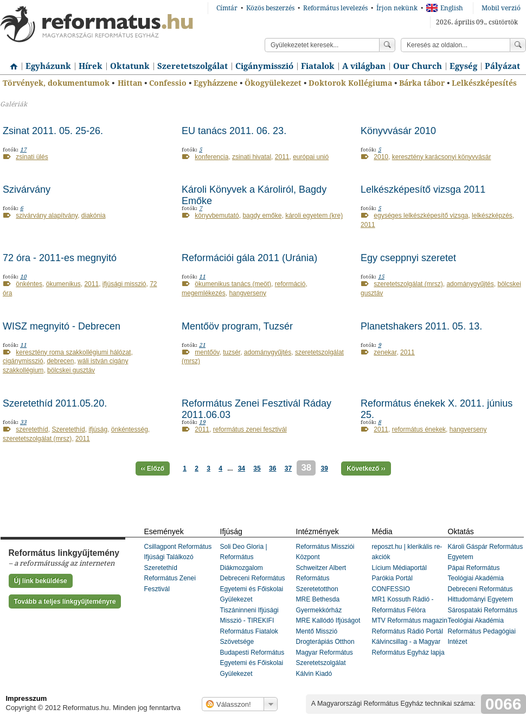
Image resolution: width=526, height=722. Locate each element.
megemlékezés (204, 293)
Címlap (11, 62)
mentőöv (207, 352)
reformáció (290, 284)
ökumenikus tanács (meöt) (233, 284)
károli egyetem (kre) (314, 215)
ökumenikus (63, 284)
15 (381, 277)
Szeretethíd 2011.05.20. (55, 403)
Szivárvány (26, 189)
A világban (364, 66)
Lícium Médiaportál (399, 568)
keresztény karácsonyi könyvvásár (441, 157)
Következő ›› (366, 468)
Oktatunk (130, 66)
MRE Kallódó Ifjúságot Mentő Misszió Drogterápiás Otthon (328, 631)
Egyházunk (48, 66)
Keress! (518, 45)
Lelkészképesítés (484, 83)
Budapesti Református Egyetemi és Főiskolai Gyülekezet (252, 663)
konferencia (211, 157)
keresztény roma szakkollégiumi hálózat (73, 352)
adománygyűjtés (469, 284)
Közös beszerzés (270, 8)
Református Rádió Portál (407, 631)
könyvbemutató (217, 215)
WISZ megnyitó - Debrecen (61, 326)
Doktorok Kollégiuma (350, 83)
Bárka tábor (422, 83)
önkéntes (29, 284)
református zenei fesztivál (250, 429)
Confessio (168, 83)
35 (256, 468)
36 (272, 468)
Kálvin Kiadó (314, 673)
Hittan (130, 83)
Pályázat (502, 66)
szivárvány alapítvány (47, 215)
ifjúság (97, 429)
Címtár (227, 8)
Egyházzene (216, 83)
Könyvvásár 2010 (398, 130)
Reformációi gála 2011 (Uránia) (249, 257)
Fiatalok (318, 66)
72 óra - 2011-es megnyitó (60, 257)
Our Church (417, 66)
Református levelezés (335, 8)
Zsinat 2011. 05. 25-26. (53, 130)
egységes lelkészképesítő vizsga (421, 215)
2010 (381, 157)
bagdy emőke (261, 215)
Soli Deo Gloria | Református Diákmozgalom (243, 557)
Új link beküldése (40, 581)
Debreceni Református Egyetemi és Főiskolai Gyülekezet (252, 588)
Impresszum (26, 698)
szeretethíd (32, 429)
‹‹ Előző (152, 468)
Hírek (90, 66)
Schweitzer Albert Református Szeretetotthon (321, 578)
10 (23, 277)
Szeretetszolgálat (192, 66)
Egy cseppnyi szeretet (408, 257)
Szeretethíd (68, 429)
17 (23, 150)
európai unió (311, 157)
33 (23, 422)
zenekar (385, 352)
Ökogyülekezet (273, 83)
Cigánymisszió (264, 66)
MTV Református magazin (409, 620)
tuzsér (231, 352)
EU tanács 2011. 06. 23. (234, 130)
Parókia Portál (392, 578)
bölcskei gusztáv (71, 370)
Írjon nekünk (397, 8)
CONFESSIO (391, 589)
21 (202, 345)
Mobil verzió (501, 8)
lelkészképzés (492, 215)
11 (202, 277)
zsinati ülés (32, 157)
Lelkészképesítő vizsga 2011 (423, 189)
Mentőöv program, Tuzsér (237, 326)
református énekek (419, 429)
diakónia (93, 215)
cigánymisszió (23, 361)
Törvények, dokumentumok (56, 83)
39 (324, 468)
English (444, 8)
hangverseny (247, 293)
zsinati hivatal (251, 157)
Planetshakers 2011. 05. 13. (421, 326)
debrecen (60, 361)
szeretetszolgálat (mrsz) (408, 284)
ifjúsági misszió (124, 284)
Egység (463, 66)
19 (202, 422)
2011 (282, 157)
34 (241, 468)
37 (288, 468)
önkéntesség (129, 429)
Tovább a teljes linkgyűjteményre (65, 601)
